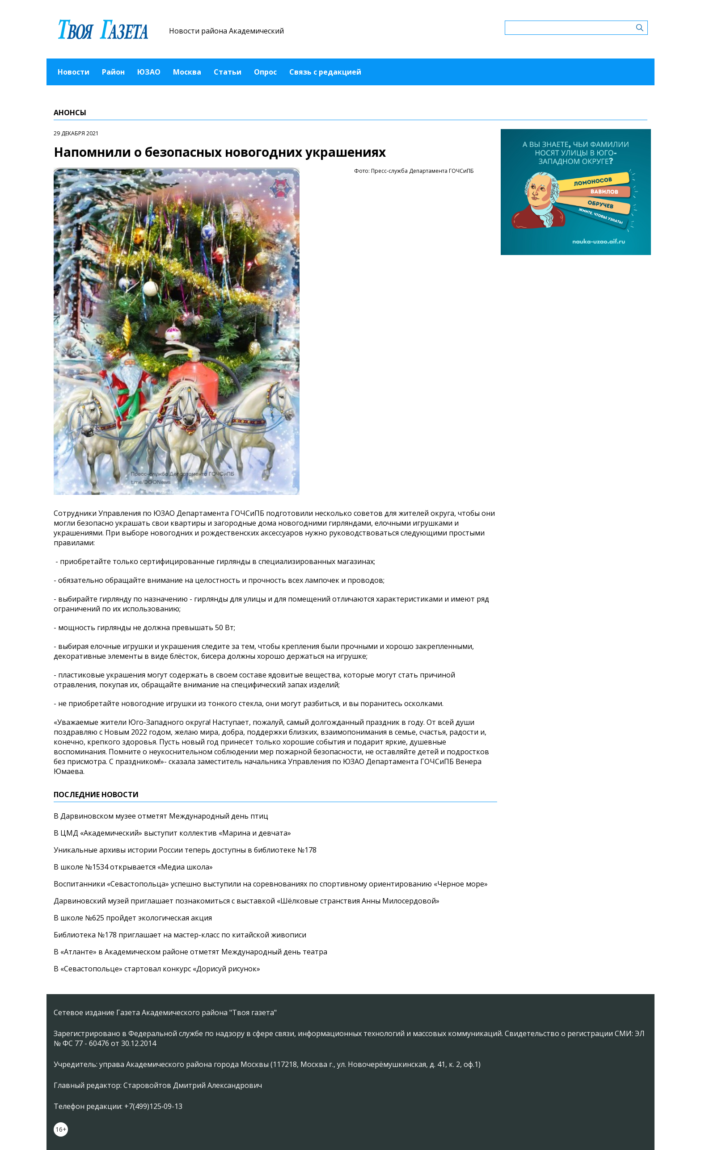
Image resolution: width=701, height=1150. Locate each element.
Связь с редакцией (325, 72)
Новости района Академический (226, 30)
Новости (73, 72)
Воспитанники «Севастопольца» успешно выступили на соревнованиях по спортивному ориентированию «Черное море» (271, 884)
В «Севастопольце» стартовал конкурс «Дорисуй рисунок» (157, 969)
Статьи (227, 72)
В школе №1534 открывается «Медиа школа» (133, 867)
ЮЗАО (148, 72)
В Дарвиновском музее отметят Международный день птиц (161, 816)
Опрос (265, 72)
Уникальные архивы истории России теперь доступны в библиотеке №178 (185, 850)
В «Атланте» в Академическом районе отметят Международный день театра (190, 952)
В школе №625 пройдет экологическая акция (133, 918)
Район (113, 72)
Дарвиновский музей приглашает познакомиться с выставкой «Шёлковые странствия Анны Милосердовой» (246, 901)
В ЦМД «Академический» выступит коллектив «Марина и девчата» (172, 833)
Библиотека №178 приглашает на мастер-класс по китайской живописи (180, 935)
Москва (187, 72)
